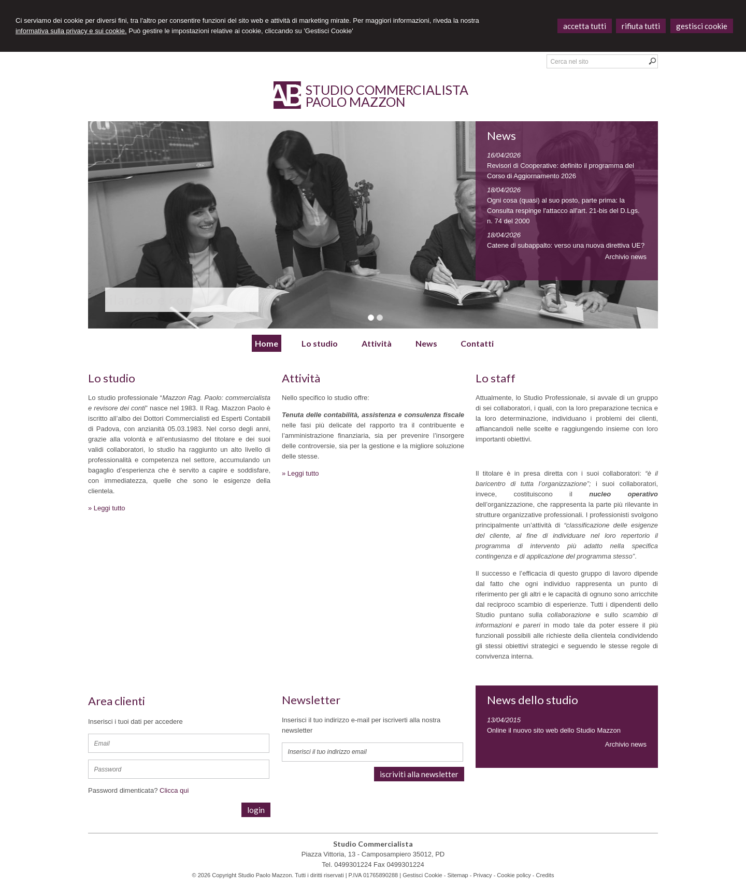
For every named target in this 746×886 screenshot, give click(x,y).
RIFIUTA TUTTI (641, 26)
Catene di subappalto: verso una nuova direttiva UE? (565, 245)
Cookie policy (513, 875)
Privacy (483, 875)
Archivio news (626, 257)
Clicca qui (174, 790)
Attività (301, 378)
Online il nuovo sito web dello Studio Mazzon (554, 730)
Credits (545, 875)
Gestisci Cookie (422, 875)
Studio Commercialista (387, 89)
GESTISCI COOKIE (701, 26)
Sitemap (457, 875)
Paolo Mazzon (356, 101)
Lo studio (111, 378)
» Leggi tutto (106, 508)
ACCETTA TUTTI (584, 26)
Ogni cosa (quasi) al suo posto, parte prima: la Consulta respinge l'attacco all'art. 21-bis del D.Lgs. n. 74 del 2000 (563, 210)
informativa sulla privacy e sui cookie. (71, 31)
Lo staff (495, 378)
